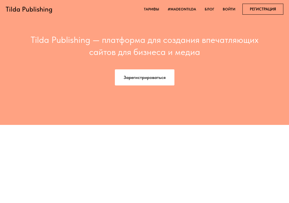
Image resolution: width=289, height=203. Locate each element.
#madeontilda (182, 9)
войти (229, 9)
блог (209, 9)
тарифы (151, 9)
